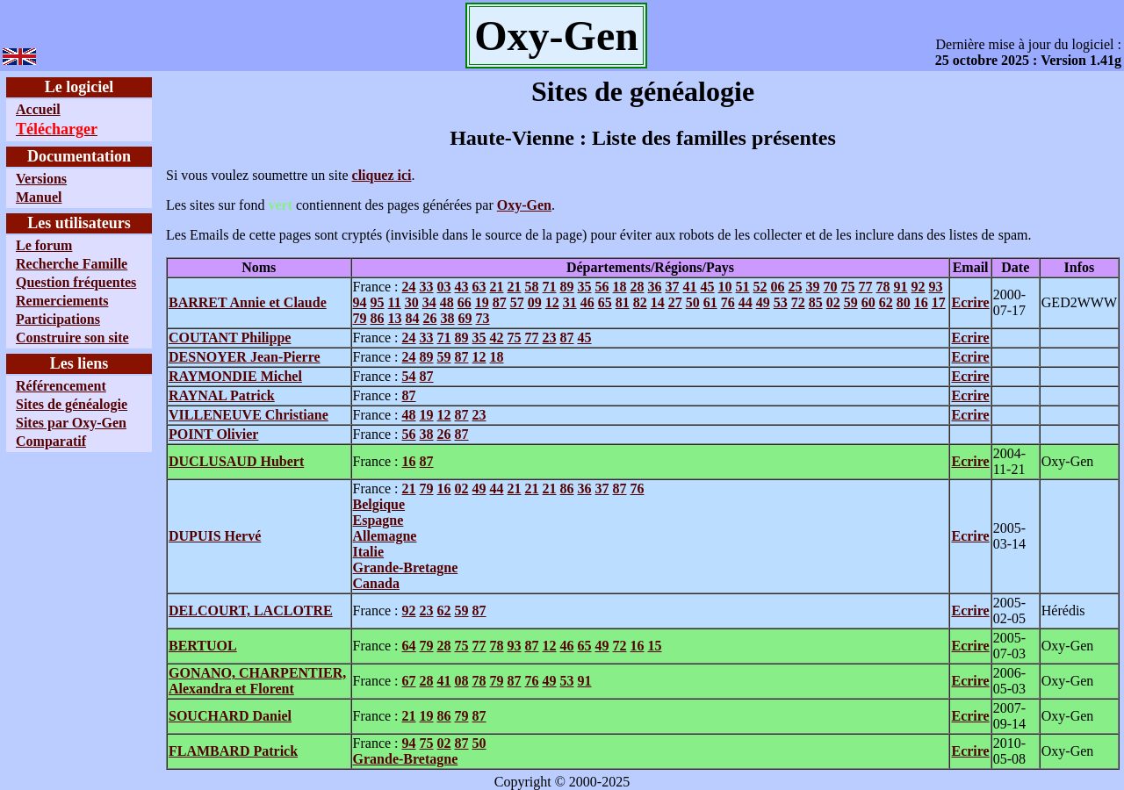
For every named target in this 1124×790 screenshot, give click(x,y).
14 (658, 302)
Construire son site (72, 337)
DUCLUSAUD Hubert (236, 461)
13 (395, 318)
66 (465, 302)
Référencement (61, 385)
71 (550, 286)
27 (675, 302)
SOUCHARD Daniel (230, 715)
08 (462, 680)
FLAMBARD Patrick (233, 750)
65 (605, 302)
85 (816, 302)
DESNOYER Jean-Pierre (245, 356)
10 (725, 286)
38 (448, 318)
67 (409, 680)
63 (479, 286)
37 (673, 286)
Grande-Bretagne (405, 567)
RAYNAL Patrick (222, 395)
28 (637, 286)
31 (570, 302)
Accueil (38, 109)
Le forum (44, 245)
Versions (41, 178)
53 (781, 302)
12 (552, 302)
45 (708, 286)
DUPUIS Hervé (215, 535)
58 (532, 286)
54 (409, 376)
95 (378, 302)
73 (483, 318)
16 (921, 302)
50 (693, 302)
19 (482, 302)
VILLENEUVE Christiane (248, 414)
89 (567, 286)
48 (447, 302)
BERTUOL (203, 645)
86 (378, 318)
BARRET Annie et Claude (248, 302)
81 (623, 302)
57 (517, 302)
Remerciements (62, 300)
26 (430, 318)
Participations (58, 319)
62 (886, 302)
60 (868, 302)
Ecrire (970, 302)
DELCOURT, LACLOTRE (251, 610)
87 (500, 302)
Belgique (379, 504)
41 (690, 286)
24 (409, 286)
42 (497, 337)
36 (655, 286)
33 (427, 286)
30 (412, 302)
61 (710, 302)
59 (851, 302)
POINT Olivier (213, 434)
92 (918, 286)
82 (640, 302)
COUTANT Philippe (230, 337)
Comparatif (51, 441)
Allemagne (385, 535)
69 (465, 318)
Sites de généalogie (71, 404)
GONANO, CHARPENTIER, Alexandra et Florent (257, 680)
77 (866, 286)
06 (778, 286)
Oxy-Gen (524, 205)
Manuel (38, 197)
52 (760, 286)
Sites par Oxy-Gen (71, 422)
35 (585, 286)
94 (360, 302)
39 (813, 286)
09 (535, 302)
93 (936, 286)
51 (743, 286)
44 (746, 302)
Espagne (378, 520)
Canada (376, 583)
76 (728, 302)
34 (429, 302)
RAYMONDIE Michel (235, 376)
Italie (369, 551)
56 (602, 286)
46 (587, 302)
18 (620, 286)
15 (655, 645)
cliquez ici (382, 175)
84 (413, 318)
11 (394, 302)
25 (796, 286)
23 (550, 337)
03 (444, 286)
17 (939, 302)
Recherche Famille (71, 263)
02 (833, 302)
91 (901, 286)
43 (462, 286)
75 (848, 286)
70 (831, 286)
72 (798, 302)
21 (497, 286)
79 (360, 318)
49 (763, 302)
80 (904, 302)
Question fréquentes (76, 282)
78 (883, 286)
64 (409, 645)
